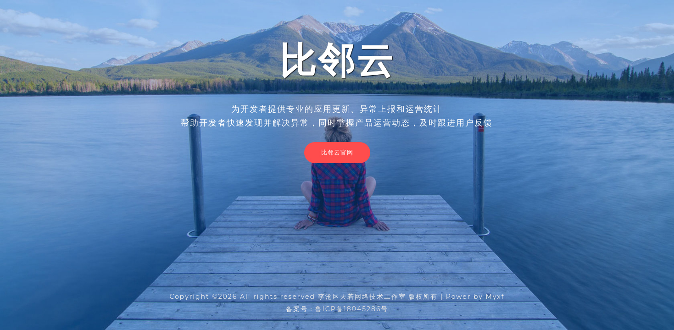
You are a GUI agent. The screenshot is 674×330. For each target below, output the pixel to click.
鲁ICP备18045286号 (352, 309)
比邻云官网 (337, 152)
